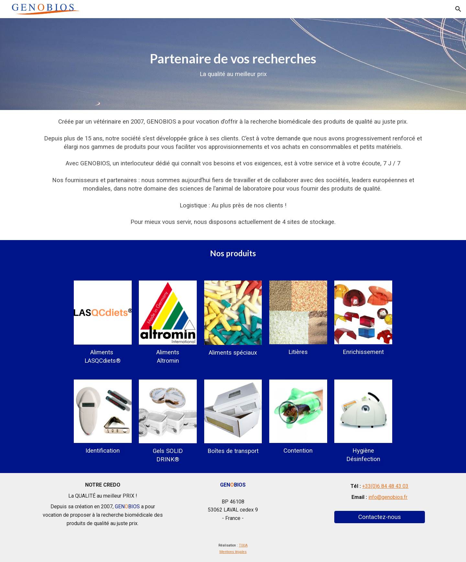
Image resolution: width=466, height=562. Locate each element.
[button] (458, 9)
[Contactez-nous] (379, 516)
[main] (233, 64)
